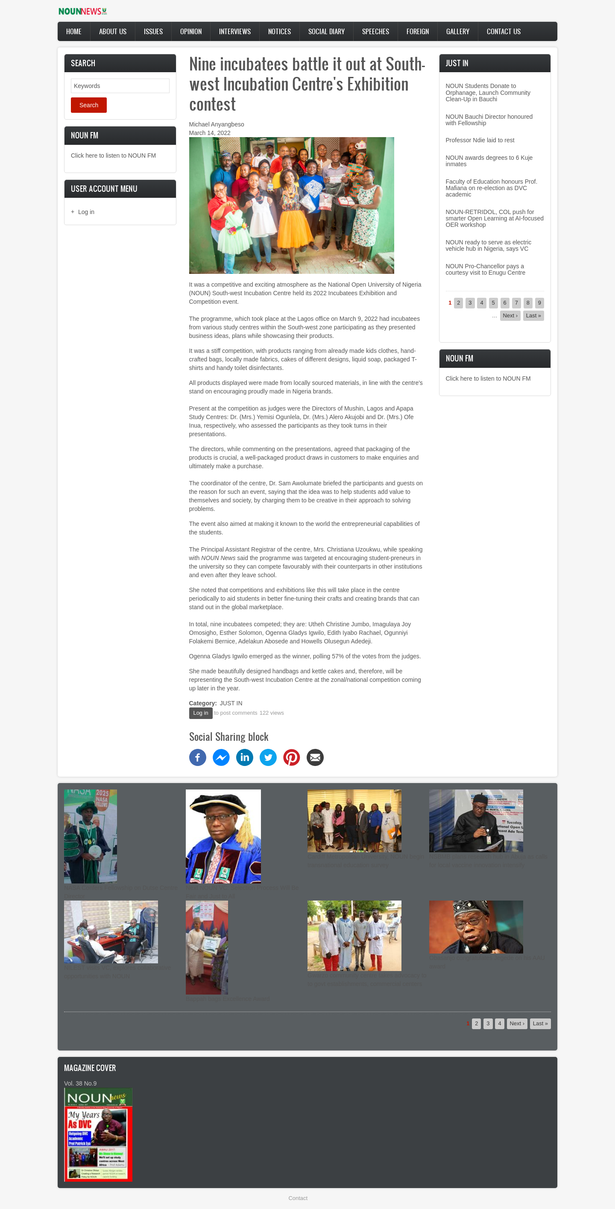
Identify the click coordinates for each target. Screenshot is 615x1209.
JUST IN (231, 703)
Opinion (191, 31)
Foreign (418, 31)
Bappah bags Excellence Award (228, 998)
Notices (279, 31)
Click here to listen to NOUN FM (113, 155)
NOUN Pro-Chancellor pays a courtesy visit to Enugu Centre (486, 269)
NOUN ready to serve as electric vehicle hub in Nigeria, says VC (489, 245)
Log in (86, 211)
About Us (112, 31)
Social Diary (326, 31)
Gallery (457, 31)
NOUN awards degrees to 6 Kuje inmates (489, 160)
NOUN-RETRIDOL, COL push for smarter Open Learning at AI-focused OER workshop (495, 218)
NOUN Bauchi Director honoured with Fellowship (489, 119)
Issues (153, 31)
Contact (298, 1198)
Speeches (375, 31)
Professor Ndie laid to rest (480, 140)
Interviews (235, 31)
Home (74, 31)
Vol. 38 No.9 (80, 1083)
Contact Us (504, 31)
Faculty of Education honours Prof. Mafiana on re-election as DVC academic (492, 188)
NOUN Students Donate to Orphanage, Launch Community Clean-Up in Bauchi (488, 92)
